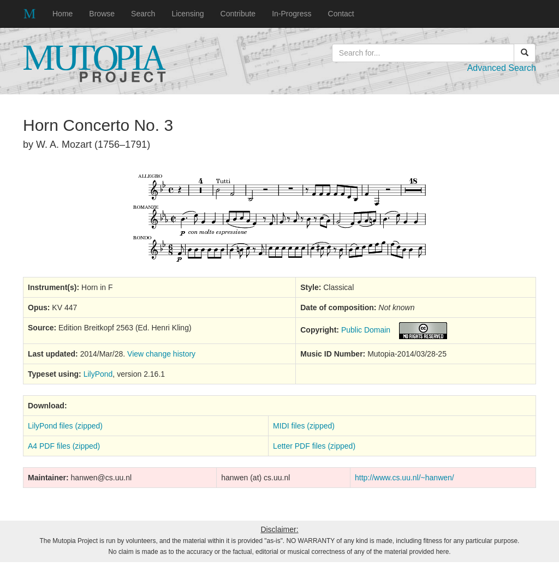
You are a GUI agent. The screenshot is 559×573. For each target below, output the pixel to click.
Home (62, 13)
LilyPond (98, 374)
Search (143, 13)
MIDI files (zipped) (304, 425)
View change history (161, 353)
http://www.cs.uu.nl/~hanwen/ (404, 477)
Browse (102, 13)
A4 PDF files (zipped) (64, 446)
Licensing (187, 13)
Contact (341, 13)
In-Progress (291, 13)
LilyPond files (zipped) (65, 425)
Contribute (238, 13)
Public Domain (365, 329)
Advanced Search (501, 68)
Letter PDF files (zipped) (314, 446)
